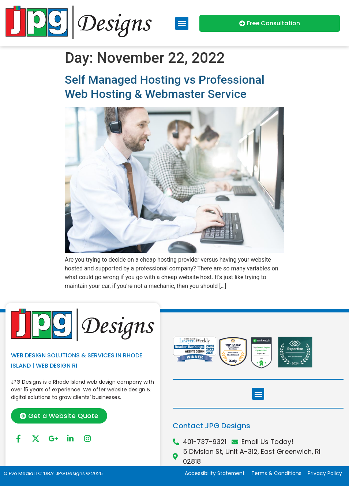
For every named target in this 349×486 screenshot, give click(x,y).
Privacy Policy (325, 473)
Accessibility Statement (213, 473)
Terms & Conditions (275, 473)
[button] (181, 23)
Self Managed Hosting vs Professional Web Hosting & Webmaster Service (164, 86)
